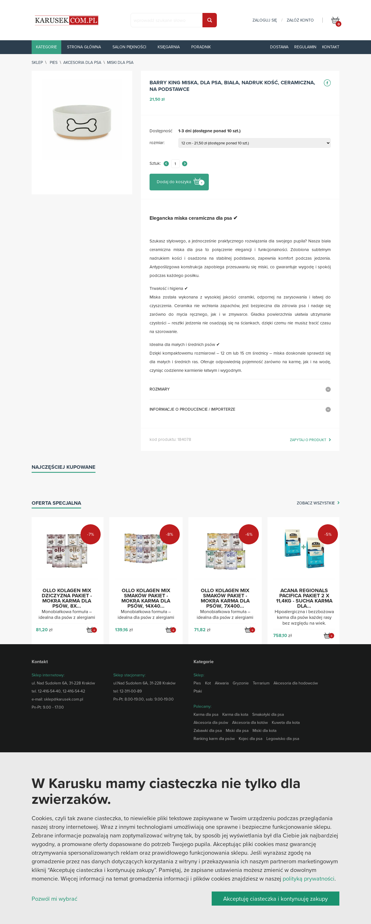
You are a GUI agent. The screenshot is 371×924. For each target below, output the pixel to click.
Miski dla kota (264, 730)
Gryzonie (241, 683)
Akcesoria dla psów (211, 722)
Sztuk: (155, 163)
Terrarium (261, 683)
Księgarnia (169, 47)
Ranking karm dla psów (214, 738)
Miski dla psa (120, 62)
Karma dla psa (206, 714)
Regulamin (305, 47)
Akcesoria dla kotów (250, 722)
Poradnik (201, 47)
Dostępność (161, 131)
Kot (208, 683)
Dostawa (279, 47)
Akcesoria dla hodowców (296, 683)
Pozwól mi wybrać (54, 898)
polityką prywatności (308, 878)
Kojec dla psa (250, 738)
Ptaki (198, 691)
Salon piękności (129, 47)
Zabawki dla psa (208, 730)
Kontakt (330, 47)
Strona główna (84, 47)
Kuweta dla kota (286, 722)
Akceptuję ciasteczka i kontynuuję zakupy (275, 898)
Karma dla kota (235, 714)
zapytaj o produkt (308, 440)
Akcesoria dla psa (82, 62)
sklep (37, 62)
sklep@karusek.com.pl (63, 699)
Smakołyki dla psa (268, 714)
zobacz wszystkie (316, 503)
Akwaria (222, 683)
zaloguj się (265, 20)
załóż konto (300, 20)
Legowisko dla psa (282, 738)
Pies (54, 62)
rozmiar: (157, 143)
